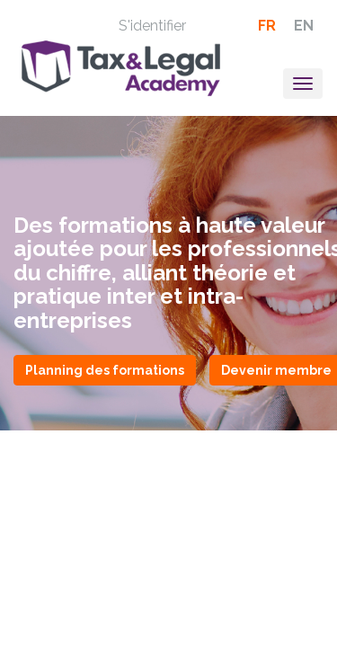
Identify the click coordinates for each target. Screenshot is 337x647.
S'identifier (152, 25)
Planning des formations (104, 370)
